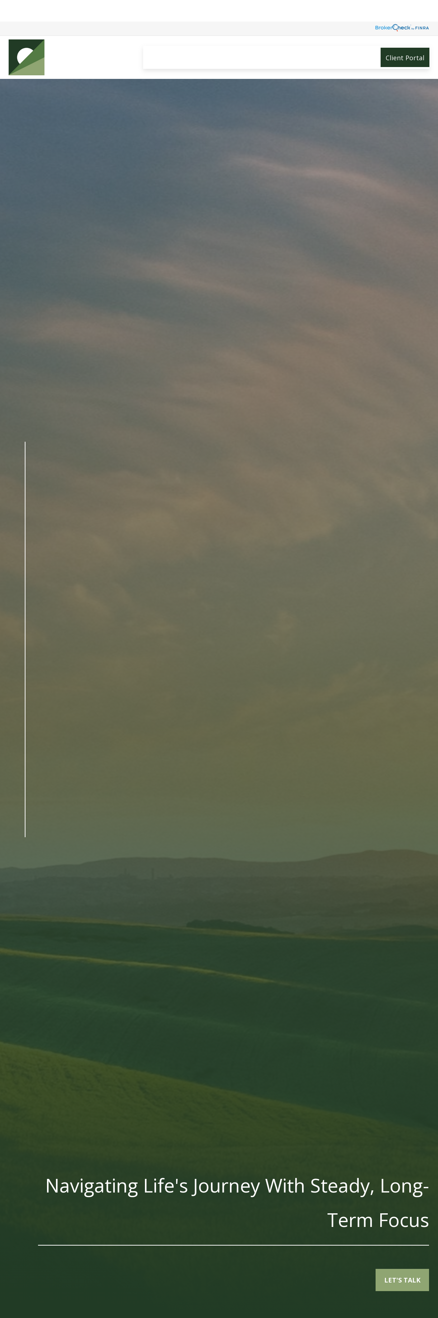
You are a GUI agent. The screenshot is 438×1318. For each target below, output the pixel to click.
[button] (156, 36)
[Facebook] (25, 856)
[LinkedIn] (25, 871)
